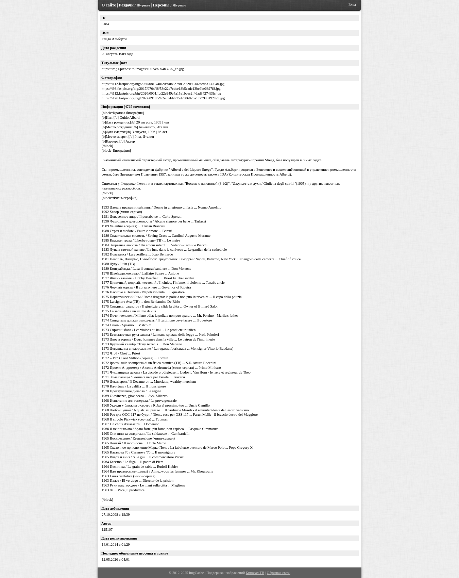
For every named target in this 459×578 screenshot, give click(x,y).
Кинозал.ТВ (255, 573)
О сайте (109, 5)
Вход (352, 4)
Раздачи (126, 5)
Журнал (143, 5)
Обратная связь (278, 573)
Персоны (161, 5)
